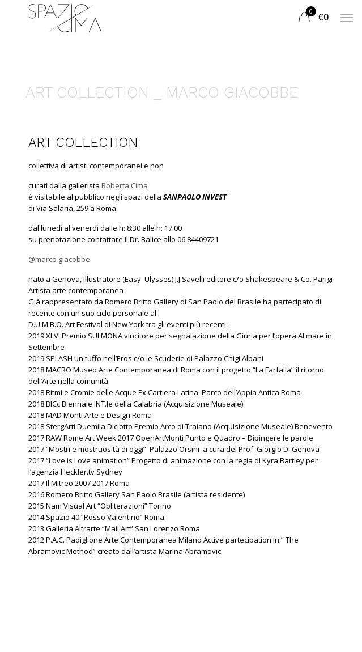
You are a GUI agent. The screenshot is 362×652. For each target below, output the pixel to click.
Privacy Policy (155, 634)
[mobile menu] (346, 17)
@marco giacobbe (59, 259)
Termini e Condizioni (68, 634)
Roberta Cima (124, 185)
